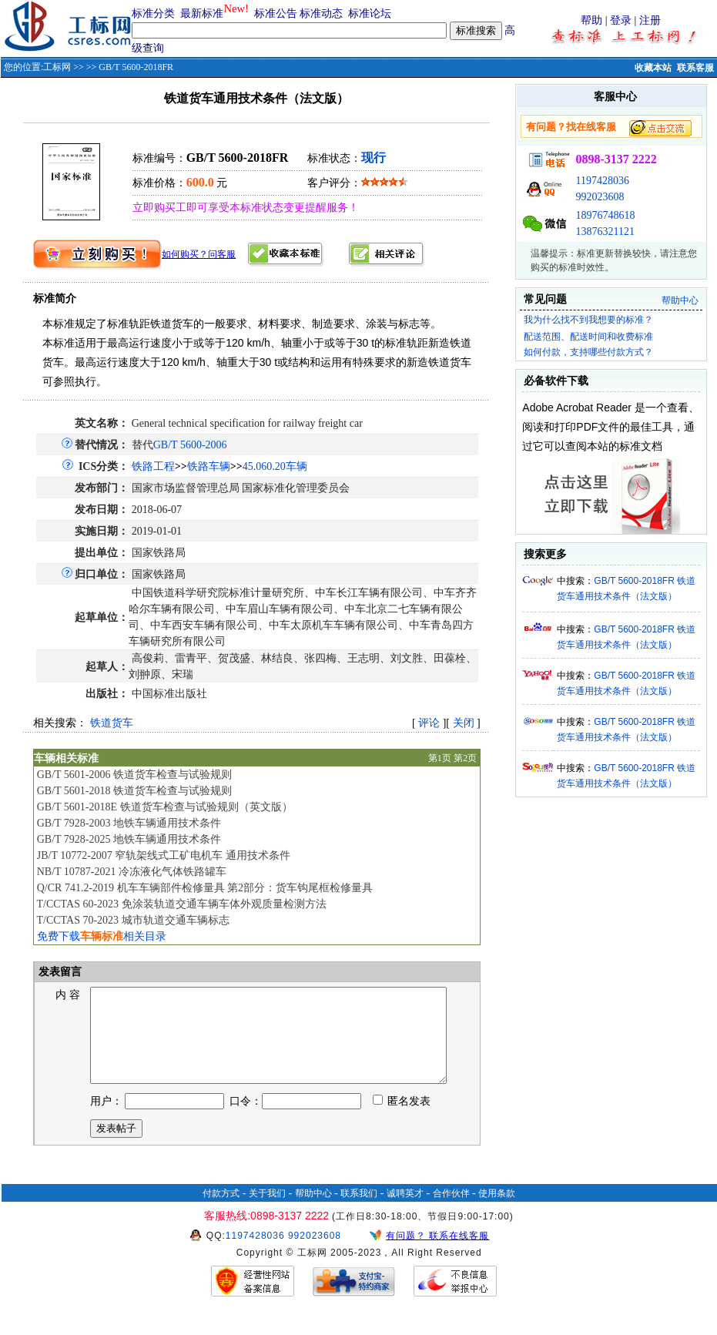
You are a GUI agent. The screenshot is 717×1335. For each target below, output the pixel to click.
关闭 (463, 723)
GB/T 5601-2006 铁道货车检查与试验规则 (134, 774)
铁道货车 (111, 723)
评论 (429, 723)
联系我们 (358, 1211)
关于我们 (267, 1211)
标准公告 (275, 13)
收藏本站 (653, 67)
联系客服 (695, 67)
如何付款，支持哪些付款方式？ (588, 352)
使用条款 (496, 1211)
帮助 (591, 20)
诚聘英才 (405, 1211)
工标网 (57, 67)
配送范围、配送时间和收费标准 (588, 336)
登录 (621, 20)
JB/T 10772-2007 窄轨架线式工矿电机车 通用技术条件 (163, 855)
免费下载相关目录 (101, 936)
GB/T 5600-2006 (190, 445)
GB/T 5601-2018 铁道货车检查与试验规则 (134, 791)
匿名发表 (402, 1119)
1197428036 (601, 180)
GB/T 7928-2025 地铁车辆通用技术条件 (129, 839)
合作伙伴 (451, 1211)
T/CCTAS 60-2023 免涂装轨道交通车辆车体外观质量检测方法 (181, 904)
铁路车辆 (208, 466)
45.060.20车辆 (275, 466)
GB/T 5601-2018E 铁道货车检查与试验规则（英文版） (165, 807)
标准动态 (321, 13)
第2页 (465, 758)
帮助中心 (680, 300)
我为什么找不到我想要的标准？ (588, 319)
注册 (650, 20)
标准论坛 (369, 13)
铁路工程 (153, 466)
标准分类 (153, 13)
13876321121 (604, 231)
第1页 (439, 758)
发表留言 (59, 972)
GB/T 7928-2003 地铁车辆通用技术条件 (129, 823)
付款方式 (221, 1211)
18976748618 (605, 215)
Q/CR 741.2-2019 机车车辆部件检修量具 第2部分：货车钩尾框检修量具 (205, 888)
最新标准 (201, 13)
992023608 (599, 197)
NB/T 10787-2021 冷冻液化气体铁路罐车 (131, 871)
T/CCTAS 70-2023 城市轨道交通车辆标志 (132, 920)
